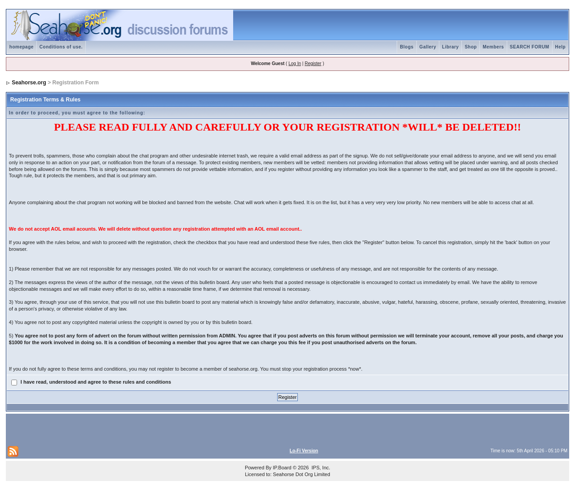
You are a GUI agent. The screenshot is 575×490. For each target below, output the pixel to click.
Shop (470, 46)
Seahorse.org (29, 82)
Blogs (406, 46)
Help (560, 46)
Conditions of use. (61, 46)
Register (313, 63)
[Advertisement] (113, 429)
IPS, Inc (320, 467)
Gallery (428, 46)
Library (450, 46)
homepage (21, 46)
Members (493, 46)
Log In (294, 63)
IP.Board (282, 467)
